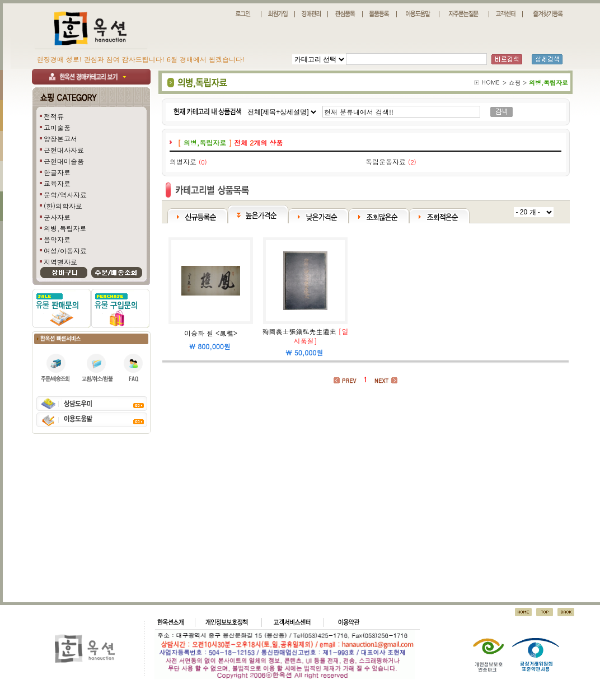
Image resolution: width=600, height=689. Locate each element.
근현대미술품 (64, 161)
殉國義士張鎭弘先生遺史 (299, 331)
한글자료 (57, 172)
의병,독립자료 (65, 228)
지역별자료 (60, 261)
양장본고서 (60, 138)
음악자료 (57, 239)
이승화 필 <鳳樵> (210, 333)
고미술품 (57, 127)
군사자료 (57, 217)
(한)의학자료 (63, 205)
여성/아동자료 (65, 250)
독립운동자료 (385, 161)
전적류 (54, 116)
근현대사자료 (64, 149)
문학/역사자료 (65, 194)
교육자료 (57, 183)
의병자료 (183, 161)
